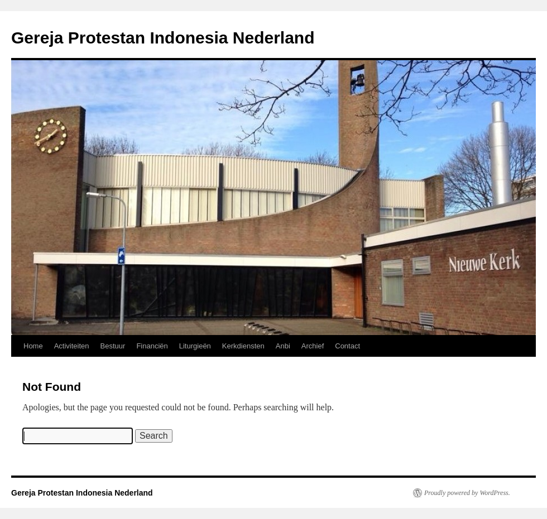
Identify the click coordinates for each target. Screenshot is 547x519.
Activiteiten (71, 346)
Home (33, 346)
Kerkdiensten (243, 346)
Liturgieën (195, 346)
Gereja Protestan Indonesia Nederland (163, 37)
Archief (312, 346)
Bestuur (113, 346)
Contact (347, 346)
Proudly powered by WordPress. (467, 493)
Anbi (283, 346)
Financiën (151, 346)
